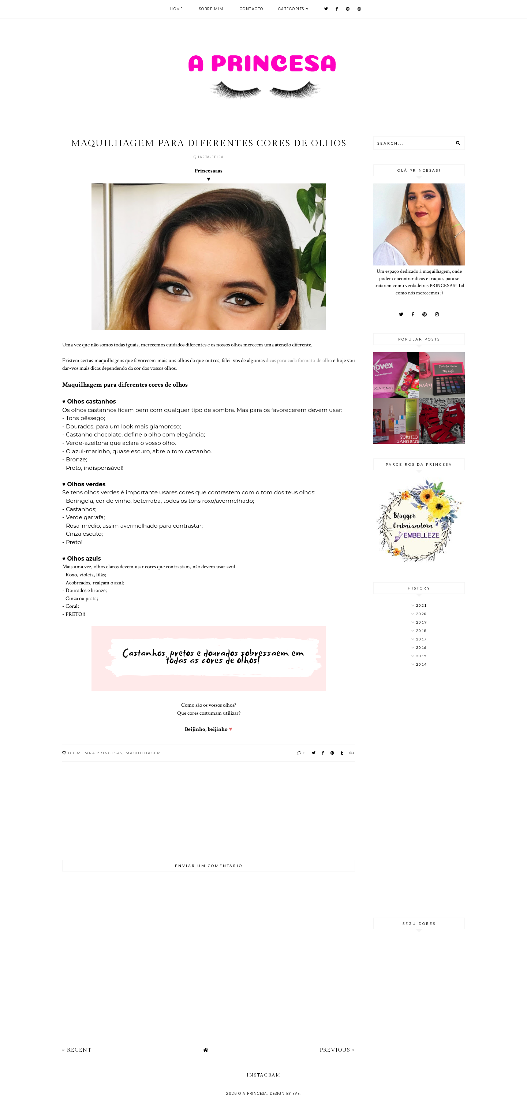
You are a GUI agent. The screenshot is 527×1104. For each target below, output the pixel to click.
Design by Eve (285, 1093)
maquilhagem (143, 753)
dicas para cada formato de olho (299, 360)
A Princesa (255, 1093)
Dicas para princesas (95, 753)
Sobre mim (211, 9)
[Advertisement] (419, 793)
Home (176, 9)
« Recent (76, 1050)
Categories (291, 9)
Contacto (252, 9)
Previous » (337, 1050)
